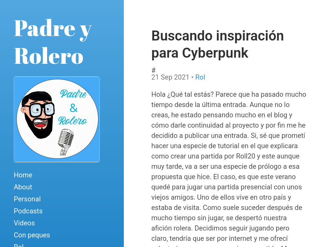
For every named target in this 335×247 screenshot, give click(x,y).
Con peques (32, 235)
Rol (200, 77)
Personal (27, 199)
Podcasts (28, 211)
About (23, 187)
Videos (24, 223)
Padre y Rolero (53, 41)
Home (23, 175)
